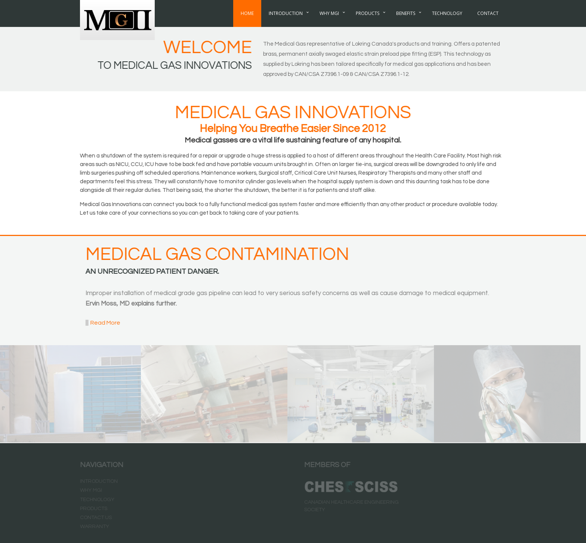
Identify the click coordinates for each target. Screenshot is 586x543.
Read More (104, 323)
